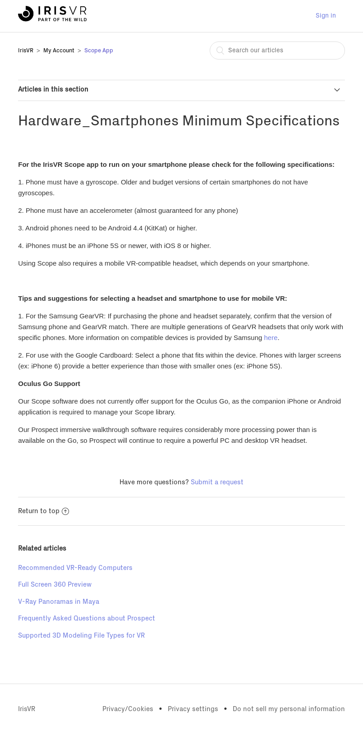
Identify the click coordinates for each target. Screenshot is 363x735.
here (271, 337)
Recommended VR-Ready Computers (75, 568)
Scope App (98, 51)
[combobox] (277, 50)
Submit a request (217, 482)
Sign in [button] (326, 16)
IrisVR (25, 51)
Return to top (43, 511)
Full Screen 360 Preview (55, 584)
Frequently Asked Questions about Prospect (86, 618)
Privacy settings (193, 709)
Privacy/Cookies (127, 709)
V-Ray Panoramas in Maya (58, 601)
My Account (58, 51)
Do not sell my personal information (289, 709)
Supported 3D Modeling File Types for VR (81, 635)
